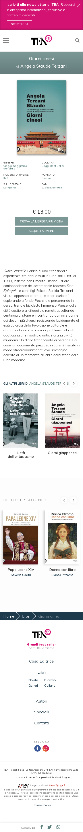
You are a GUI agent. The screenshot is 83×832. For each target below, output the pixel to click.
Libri (26, 616)
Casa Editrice (41, 661)
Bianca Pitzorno (62, 574)
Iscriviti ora (19, 24)
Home (8, 616)
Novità (33, 680)
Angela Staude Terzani (49, 384)
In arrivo (50, 680)
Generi (33, 686)
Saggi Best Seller (53, 165)
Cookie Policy (42, 805)
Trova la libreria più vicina (41, 221)
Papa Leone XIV (21, 569)
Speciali (41, 711)
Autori (41, 701)
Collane (49, 686)
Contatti (41, 723)
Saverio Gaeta (21, 574)
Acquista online (41, 231)
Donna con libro (62, 569)
